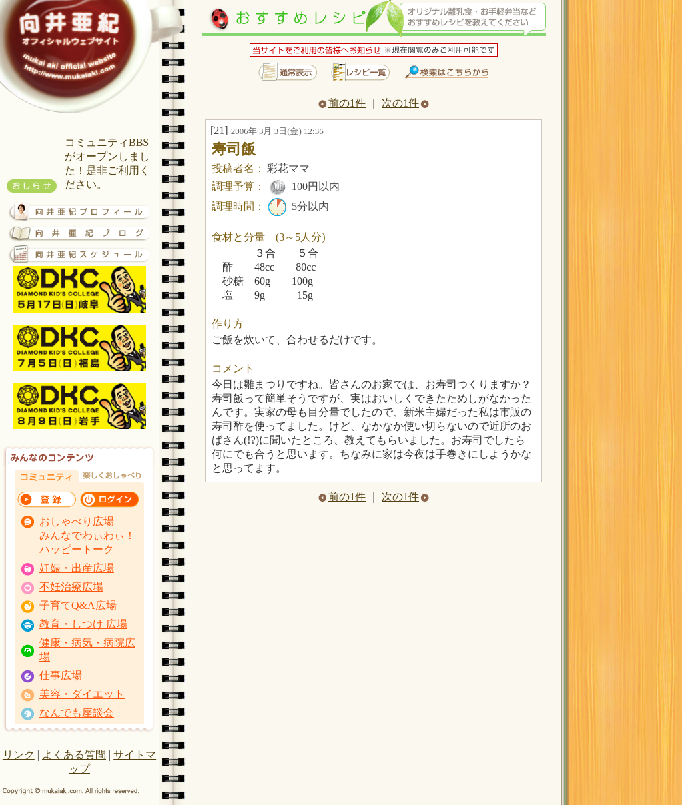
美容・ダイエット (82, 694)
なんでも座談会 (76, 712)
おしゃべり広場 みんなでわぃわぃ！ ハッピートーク (87, 535)
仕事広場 (60, 675)
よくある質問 (74, 754)
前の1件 (342, 103)
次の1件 (405, 103)
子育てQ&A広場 (78, 605)
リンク (19, 754)
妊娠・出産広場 (76, 568)
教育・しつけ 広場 (83, 624)
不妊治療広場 (71, 586)
